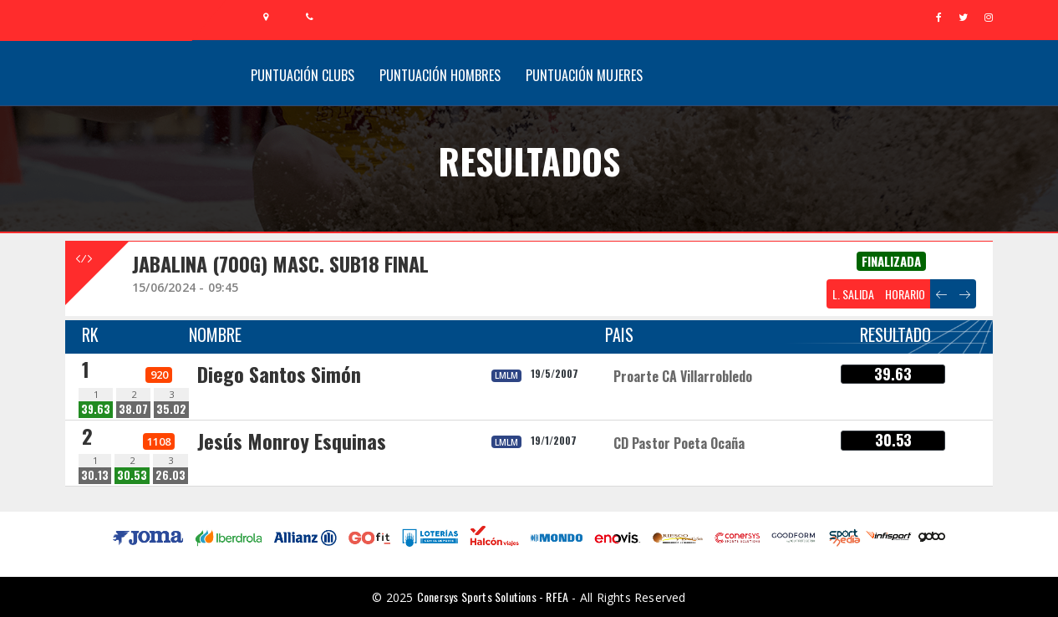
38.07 (133, 409)
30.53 (132, 475)
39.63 (95, 409)
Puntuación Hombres (440, 75)
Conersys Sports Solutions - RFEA (492, 596)
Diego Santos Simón (279, 374)
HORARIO (905, 294)
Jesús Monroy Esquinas (291, 441)
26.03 (170, 475)
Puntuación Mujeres (584, 75)
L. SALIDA (853, 294)
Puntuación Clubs (302, 75)
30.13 (95, 475)
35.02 (171, 409)
